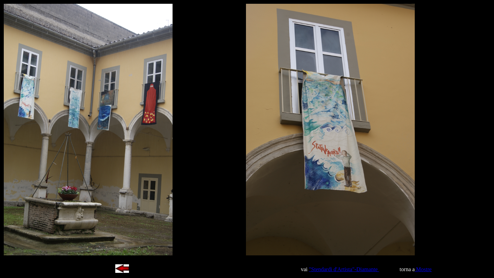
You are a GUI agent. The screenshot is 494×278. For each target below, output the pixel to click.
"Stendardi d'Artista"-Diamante (344, 269)
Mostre (423, 269)
